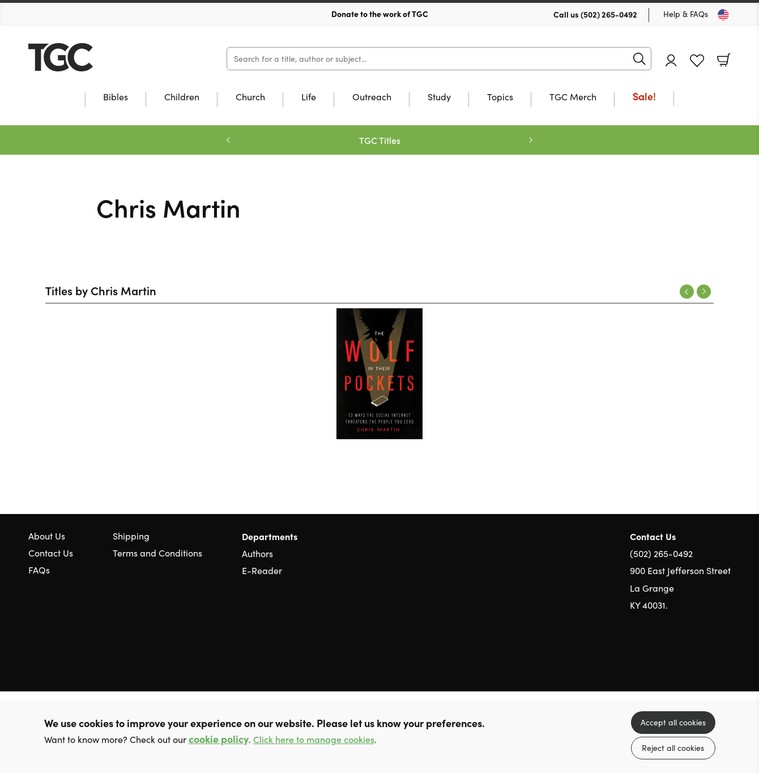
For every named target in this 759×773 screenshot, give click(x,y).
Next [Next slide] (530, 140)
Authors (257, 553)
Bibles (115, 97)
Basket (724, 60)
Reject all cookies (673, 747)
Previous (687, 291)
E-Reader (262, 570)
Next (704, 291)
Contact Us (50, 553)
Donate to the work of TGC (379, 13)
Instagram (725, 659)
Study (439, 97)
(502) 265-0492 (609, 14)
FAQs (39, 570)
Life (308, 97)
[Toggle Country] (723, 14)
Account (671, 60)
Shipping (131, 536)
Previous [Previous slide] (228, 140)
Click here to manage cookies (313, 739)
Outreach (371, 97)
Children (181, 97)
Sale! (644, 97)
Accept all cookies (673, 722)
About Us (46, 536)
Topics (500, 97)
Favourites (697, 60)
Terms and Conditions (157, 553)
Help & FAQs (685, 14)
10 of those (99, 57)
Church (250, 97)
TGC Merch (572, 97)
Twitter (684, 659)
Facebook (705, 660)
